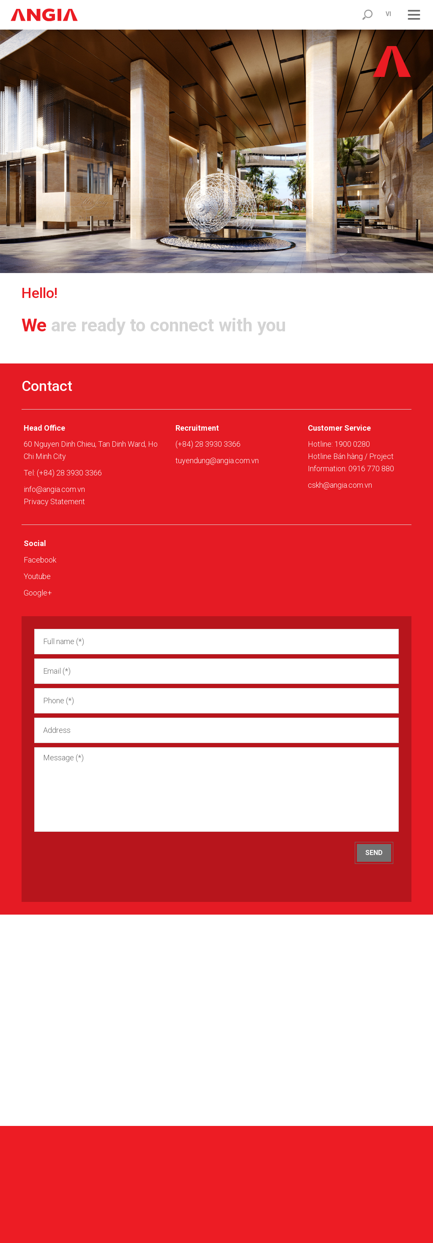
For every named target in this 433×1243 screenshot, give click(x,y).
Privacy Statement (54, 501)
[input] (216, 641)
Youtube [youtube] (37, 576)
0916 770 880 (371, 468)
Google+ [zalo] (38, 592)
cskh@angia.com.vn (340, 485)
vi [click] (388, 14)
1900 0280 (352, 444)
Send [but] (374, 853)
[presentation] (103, 858)
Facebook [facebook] (40, 559)
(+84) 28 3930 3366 (69, 472)
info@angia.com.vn (54, 489)
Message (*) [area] (216, 789)
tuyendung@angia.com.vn (217, 460)
